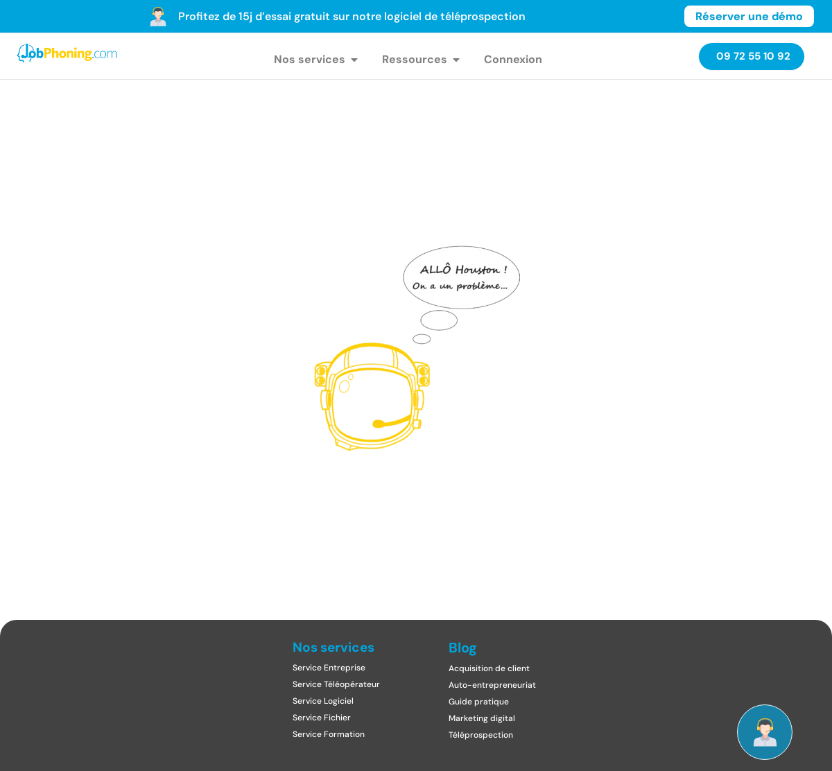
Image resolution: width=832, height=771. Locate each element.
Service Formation (329, 734)
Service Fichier (322, 717)
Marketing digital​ (482, 718)
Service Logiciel (323, 701)
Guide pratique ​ (480, 701)
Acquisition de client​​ (489, 668)
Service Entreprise (329, 667)
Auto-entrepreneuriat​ (492, 685)
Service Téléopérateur (336, 684)
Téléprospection (481, 734)
